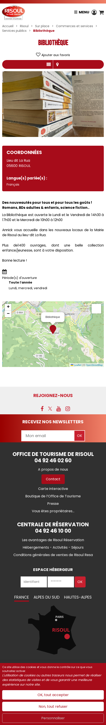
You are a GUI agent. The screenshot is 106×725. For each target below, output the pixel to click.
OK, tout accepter (53, 694)
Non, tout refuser (53, 706)
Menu (84, 12)
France (21, 597)
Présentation (48, 64)
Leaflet (76, 365)
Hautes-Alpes (78, 597)
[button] (101, 12)
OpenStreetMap (94, 365)
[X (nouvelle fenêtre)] (50, 409)
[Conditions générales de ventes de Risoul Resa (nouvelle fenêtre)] (53, 554)
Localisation (57, 64)
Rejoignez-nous (53, 395)
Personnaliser (53, 718)
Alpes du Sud (46, 597)
